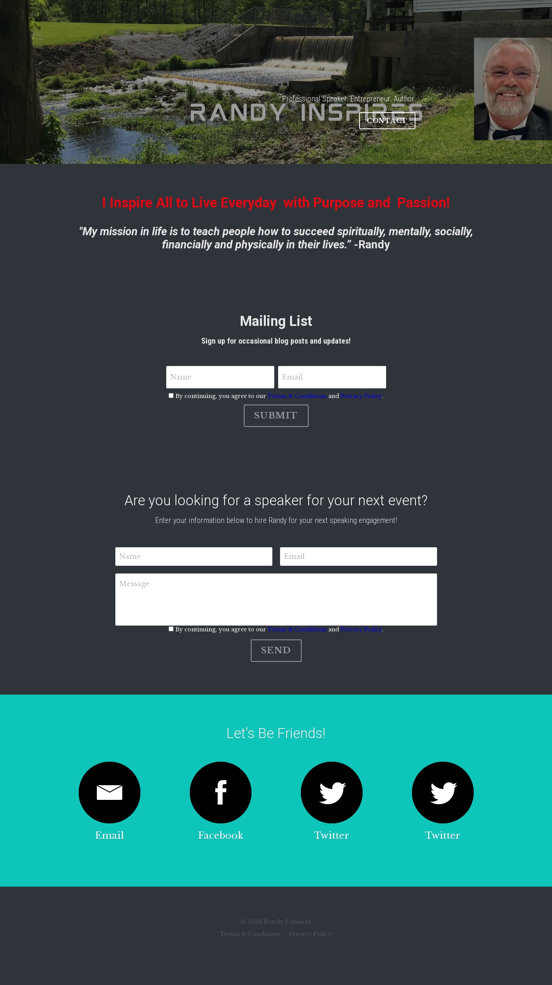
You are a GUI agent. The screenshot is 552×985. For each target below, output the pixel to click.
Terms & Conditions (297, 396)
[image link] (109, 792)
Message (134, 584)
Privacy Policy (361, 396)
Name (181, 377)
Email (292, 377)
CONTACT (387, 121)
